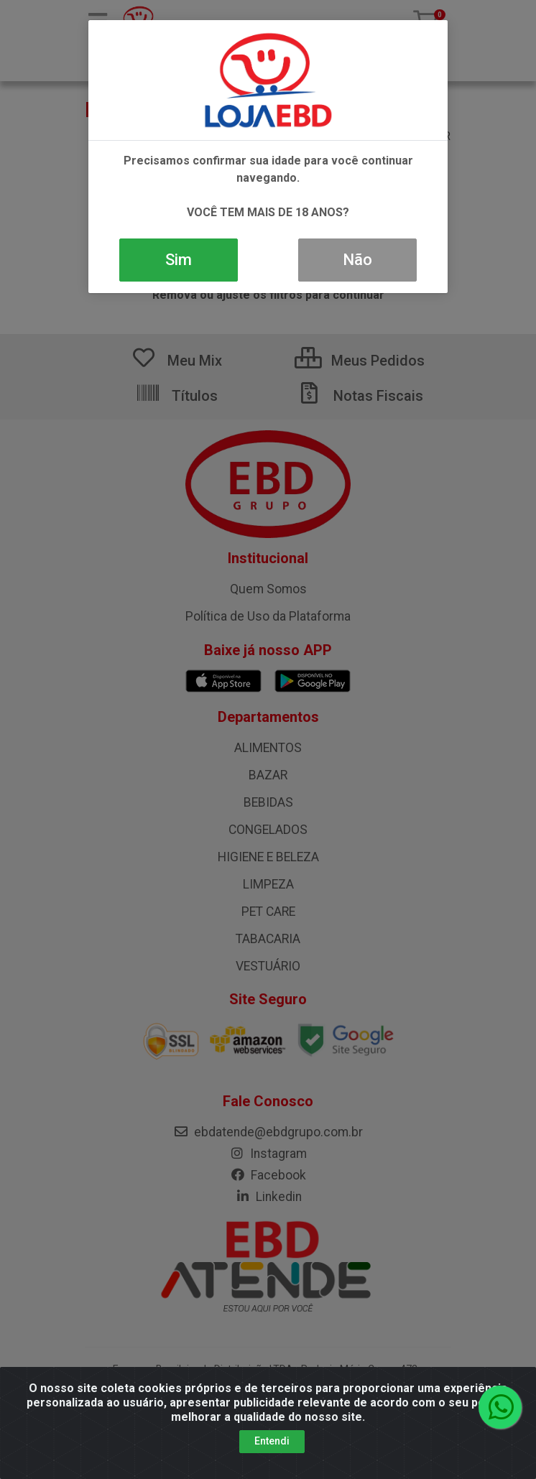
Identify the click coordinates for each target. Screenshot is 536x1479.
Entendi (272, 1450)
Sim (178, 260)
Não (357, 260)
